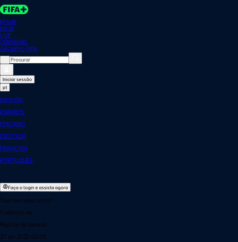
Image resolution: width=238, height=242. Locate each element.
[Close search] (5, 60)
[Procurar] (75, 58)
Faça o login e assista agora (35, 187)
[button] (119, 212)
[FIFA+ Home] (14, 9)
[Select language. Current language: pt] (5, 87)
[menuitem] (119, 100)
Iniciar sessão (17, 79)
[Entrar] (6, 69)
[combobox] (39, 59)
